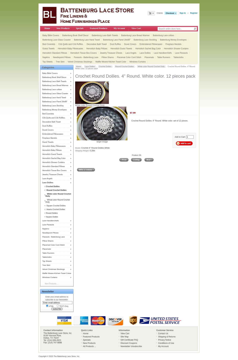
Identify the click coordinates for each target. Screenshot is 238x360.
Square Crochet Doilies (56, 206)
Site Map (124, 337)
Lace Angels (130, 53)
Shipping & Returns (166, 337)
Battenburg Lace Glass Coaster (56, 40)
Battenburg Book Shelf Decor (75, 35)
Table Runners (163, 57)
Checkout (170, 13)
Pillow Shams (108, 57)
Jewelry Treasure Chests (111, 53)
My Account (119, 28)
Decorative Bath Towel (97, 44)
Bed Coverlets (48, 44)
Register (194, 13)
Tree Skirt (60, 62)
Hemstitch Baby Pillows (96, 48)
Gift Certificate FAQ (129, 340)
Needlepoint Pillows (62, 57)
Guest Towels (48, 48)
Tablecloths (178, 57)
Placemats (149, 57)
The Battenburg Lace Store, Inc (66, 356)
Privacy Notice (164, 340)
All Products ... (89, 346)
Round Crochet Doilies (124, 66)
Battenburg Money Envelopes (173, 40)
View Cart (136, 28)
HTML (50, 306)
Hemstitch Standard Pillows (54, 53)
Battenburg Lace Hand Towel (87, 40)
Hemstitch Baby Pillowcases (70, 48)
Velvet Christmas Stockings (80, 62)
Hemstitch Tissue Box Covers (83, 53)
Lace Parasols (181, 53)
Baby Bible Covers (50, 35)
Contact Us (163, 333)
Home (47, 28)
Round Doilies (52, 213)
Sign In (183, 13)
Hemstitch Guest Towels (121, 48)
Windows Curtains (137, 62)
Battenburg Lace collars (163, 35)
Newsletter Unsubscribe (131, 346)
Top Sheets (47, 62)
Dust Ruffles (115, 44)
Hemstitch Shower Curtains (176, 48)
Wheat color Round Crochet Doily (58, 201)
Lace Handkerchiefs (163, 53)
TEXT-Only (62, 306)
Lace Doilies (145, 53)
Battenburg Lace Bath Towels (105, 35)
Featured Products (98, 28)
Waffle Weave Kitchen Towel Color (110, 62)
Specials (79, 28)
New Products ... (51, 284)
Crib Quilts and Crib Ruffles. (70, 44)
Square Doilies (52, 217)
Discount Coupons (129, 343)
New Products (62, 28)
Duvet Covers (130, 44)
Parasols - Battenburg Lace (86, 57)
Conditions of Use (166, 343)
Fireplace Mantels (174, 44)
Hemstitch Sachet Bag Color (148, 48)
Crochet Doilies (105, 66)
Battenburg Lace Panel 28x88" (116, 40)
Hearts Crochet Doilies (55, 209)
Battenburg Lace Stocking (145, 40)
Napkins (46, 57)
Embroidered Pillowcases (151, 44)
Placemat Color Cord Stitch (129, 57)
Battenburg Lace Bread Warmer (135, 35)
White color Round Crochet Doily (151, 66)
